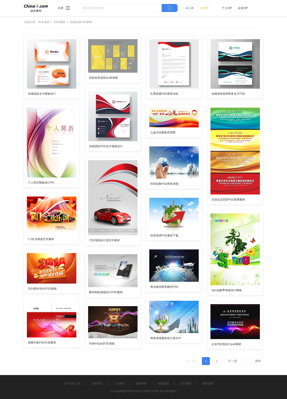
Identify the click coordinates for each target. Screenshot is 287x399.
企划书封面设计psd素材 (226, 344)
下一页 (232, 361)
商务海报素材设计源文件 (165, 338)
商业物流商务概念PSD (164, 286)
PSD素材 (59, 22)
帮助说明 (207, 383)
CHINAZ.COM (149, 391)
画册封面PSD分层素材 (42, 342)
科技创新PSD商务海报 (164, 183)
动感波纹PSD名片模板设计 (106, 146)
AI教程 (205, 8)
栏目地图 (185, 383)
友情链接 (163, 383)
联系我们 (97, 383)
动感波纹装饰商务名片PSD (228, 93)
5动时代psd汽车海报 (102, 343)
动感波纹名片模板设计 (42, 93)
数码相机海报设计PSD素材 (106, 292)
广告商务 (119, 383)
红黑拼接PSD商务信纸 (164, 93)
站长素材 (44, 22)
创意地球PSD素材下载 (164, 235)
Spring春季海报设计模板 (226, 290)
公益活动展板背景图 (162, 132)
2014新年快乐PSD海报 (42, 288)
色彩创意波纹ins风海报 (103, 77)
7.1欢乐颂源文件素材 (41, 239)
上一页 (190, 361)
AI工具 (190, 8)
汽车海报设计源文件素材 (104, 240)
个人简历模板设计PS (41, 182)
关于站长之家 (72, 383)
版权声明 (141, 383)
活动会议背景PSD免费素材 (228, 199)
